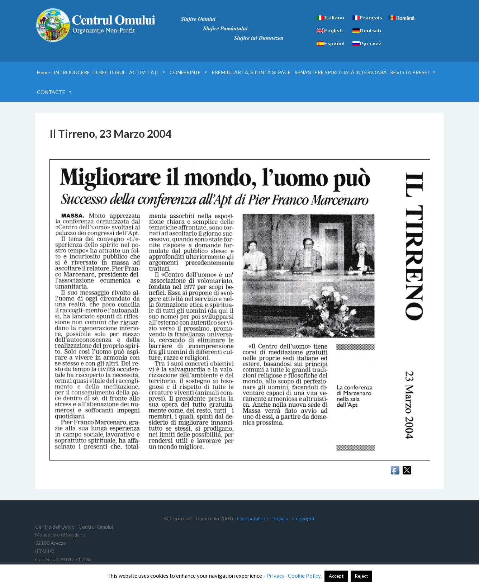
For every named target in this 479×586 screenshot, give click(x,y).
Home (43, 72)
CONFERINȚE (189, 72)
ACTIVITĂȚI (147, 72)
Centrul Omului (96, 25)
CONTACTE (54, 92)
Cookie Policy (304, 575)
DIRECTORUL (109, 72)
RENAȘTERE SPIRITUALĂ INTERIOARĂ (340, 72)
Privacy (280, 518)
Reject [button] (361, 576)
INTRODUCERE (72, 72)
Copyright (303, 518)
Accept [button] (336, 576)
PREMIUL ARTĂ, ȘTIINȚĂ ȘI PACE (251, 72)
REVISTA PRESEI (413, 72)
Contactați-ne (252, 518)
